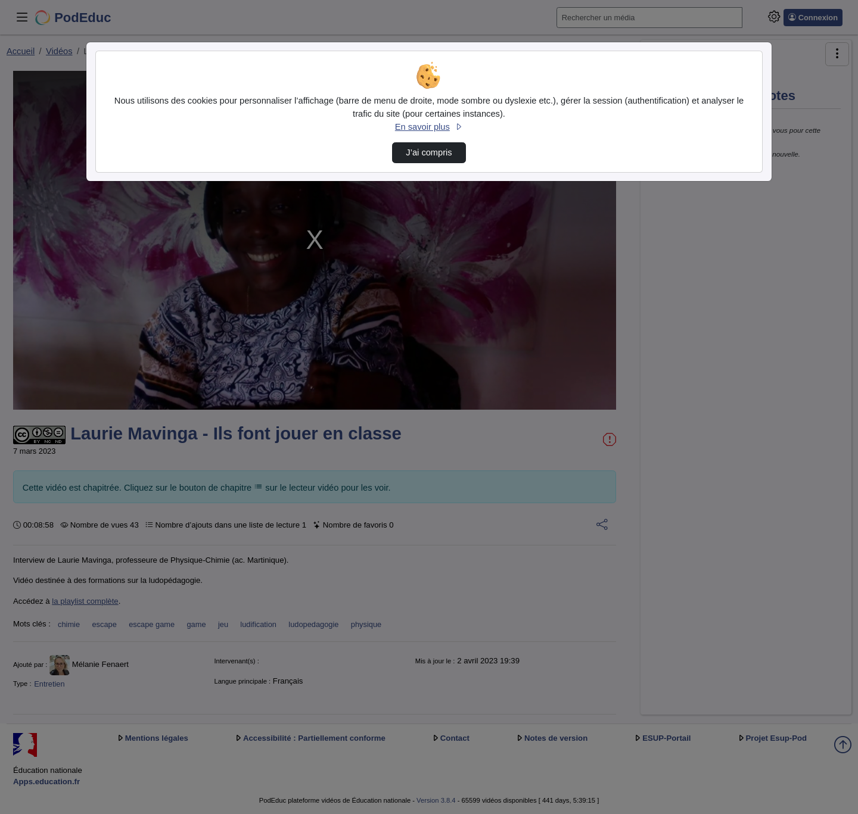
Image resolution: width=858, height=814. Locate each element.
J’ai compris (429, 152)
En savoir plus (429, 126)
